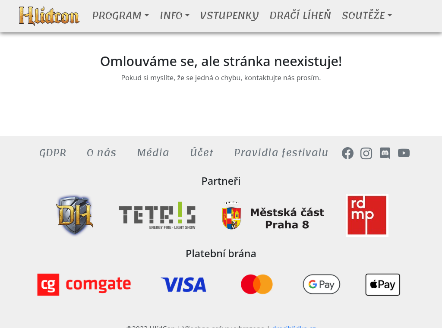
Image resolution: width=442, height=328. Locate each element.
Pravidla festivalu (281, 153)
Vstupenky (229, 15)
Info (171, 15)
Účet (201, 153)
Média (153, 153)
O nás (101, 153)
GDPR (52, 153)
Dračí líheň (300, 15)
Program (117, 15)
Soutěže (363, 15)
